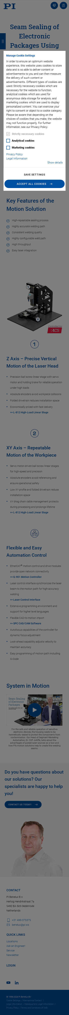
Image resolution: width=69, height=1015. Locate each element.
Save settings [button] (34, 174)
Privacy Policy (14, 154)
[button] (34, 184)
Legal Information (16, 158)
